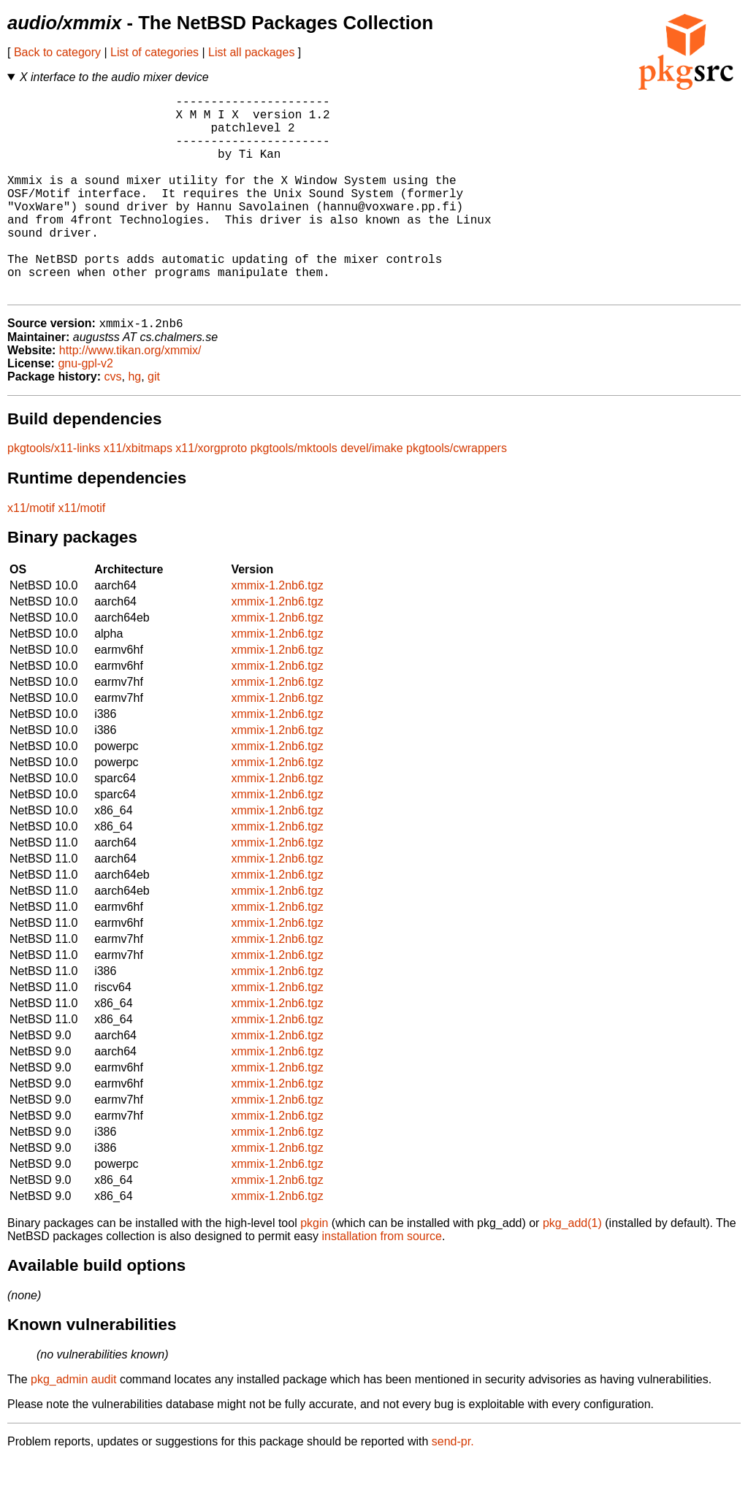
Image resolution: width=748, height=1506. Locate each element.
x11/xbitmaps (138, 494)
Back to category (57, 52)
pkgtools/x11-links (53, 494)
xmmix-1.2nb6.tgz (277, 631)
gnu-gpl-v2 (85, 409)
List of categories (154, 52)
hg (134, 422)
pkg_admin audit (73, 1425)
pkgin (314, 1269)
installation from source (381, 1282)
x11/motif (31, 554)
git (154, 422)
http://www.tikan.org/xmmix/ (130, 396)
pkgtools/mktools (294, 494)
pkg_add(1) (572, 1269)
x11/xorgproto (211, 494)
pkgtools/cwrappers (456, 494)
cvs (113, 422)
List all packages (251, 52)
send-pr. (453, 1487)
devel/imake (371, 494)
